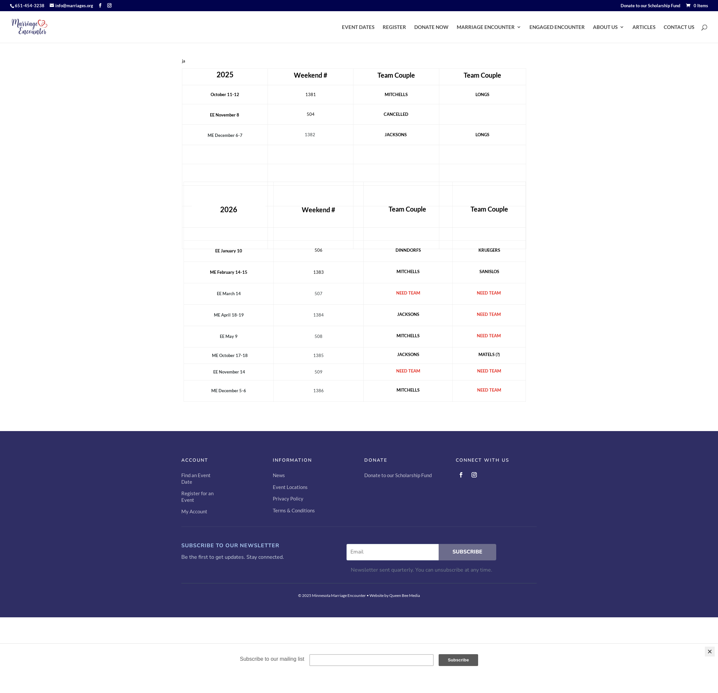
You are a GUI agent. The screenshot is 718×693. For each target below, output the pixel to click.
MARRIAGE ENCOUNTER (486, 27)
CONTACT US (679, 27)
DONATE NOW (431, 27)
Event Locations (290, 487)
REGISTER (394, 27)
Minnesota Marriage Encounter (339, 595)
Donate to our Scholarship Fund (650, 6)
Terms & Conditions (294, 510)
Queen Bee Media (404, 595)
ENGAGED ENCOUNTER (557, 27)
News (279, 475)
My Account (194, 511)
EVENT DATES (358, 27)
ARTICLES (643, 27)
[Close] (710, 651)
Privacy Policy (288, 498)
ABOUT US (605, 27)
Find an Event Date (196, 478)
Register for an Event (197, 496)
